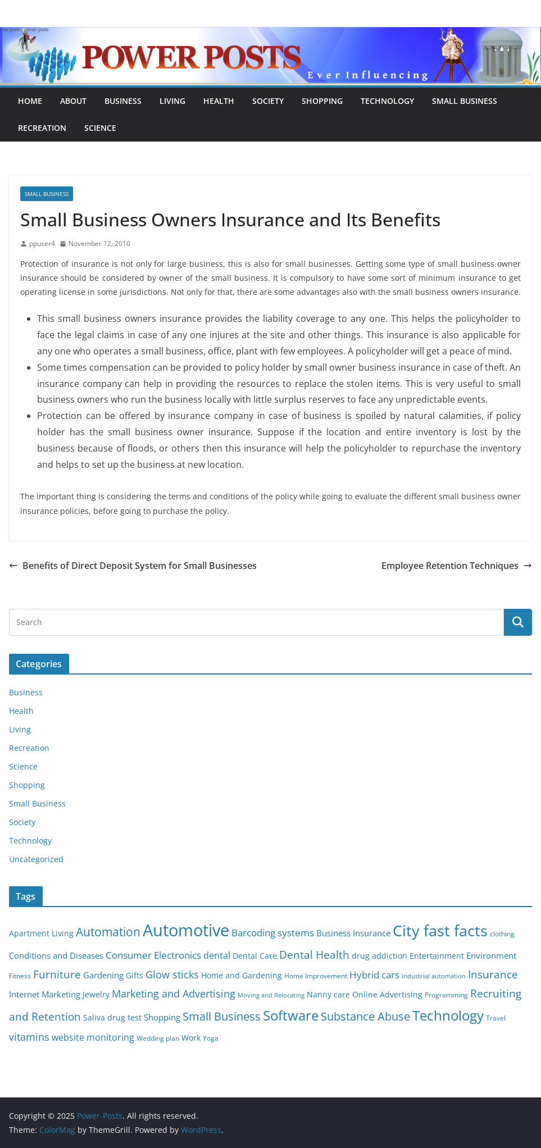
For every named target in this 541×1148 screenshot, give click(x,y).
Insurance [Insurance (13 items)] (493, 974)
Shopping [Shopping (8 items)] (162, 1017)
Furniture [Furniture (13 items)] (57, 974)
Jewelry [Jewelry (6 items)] (96, 995)
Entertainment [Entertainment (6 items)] (437, 956)
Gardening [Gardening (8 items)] (103, 975)
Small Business (464, 100)
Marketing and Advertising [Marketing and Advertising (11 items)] (173, 993)
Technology (387, 100)
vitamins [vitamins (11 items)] (29, 1037)
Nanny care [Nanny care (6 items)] (328, 995)
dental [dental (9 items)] (216, 955)
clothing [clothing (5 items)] (502, 934)
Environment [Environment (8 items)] (491, 955)
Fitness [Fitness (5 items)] (20, 976)
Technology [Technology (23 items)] (448, 1015)
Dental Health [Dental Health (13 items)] (314, 954)
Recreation (42, 127)
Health (218, 100)
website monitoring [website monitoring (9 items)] (93, 1037)
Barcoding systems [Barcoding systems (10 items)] (272, 932)
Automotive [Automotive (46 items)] (186, 930)
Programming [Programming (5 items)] (446, 995)
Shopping (322, 100)
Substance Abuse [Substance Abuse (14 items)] (365, 1016)
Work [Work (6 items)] (191, 1038)
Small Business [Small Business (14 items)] (222, 1016)
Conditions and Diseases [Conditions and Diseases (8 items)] (56, 955)
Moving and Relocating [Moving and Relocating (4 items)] (271, 995)
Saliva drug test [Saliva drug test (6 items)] (112, 1018)
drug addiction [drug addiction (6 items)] (379, 956)
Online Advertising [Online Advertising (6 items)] (387, 995)
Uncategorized (36, 859)
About (73, 100)
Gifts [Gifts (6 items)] (134, 976)
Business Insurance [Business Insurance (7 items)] (353, 933)
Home (30, 100)
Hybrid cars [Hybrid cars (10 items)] (374, 974)
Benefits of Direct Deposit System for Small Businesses (133, 565)
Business (123, 100)
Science (100, 127)
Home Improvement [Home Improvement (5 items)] (315, 976)
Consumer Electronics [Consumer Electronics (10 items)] (153, 955)
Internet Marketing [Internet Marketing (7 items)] (44, 994)
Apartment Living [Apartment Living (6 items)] (41, 933)
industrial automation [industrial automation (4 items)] (434, 976)
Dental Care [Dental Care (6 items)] (255, 956)
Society (268, 100)
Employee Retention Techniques (456, 565)
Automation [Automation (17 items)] (108, 931)
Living (172, 100)
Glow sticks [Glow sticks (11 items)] (172, 974)
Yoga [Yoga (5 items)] (211, 1038)
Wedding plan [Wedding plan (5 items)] (158, 1038)
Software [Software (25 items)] (291, 1015)
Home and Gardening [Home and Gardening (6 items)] (241, 976)
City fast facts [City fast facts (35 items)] (440, 930)
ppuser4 (42, 243)
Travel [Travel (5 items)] (496, 1018)
